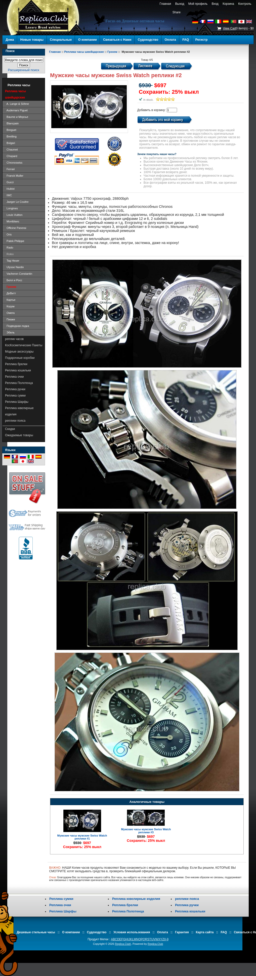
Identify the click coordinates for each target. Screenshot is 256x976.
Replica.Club (155, 943)
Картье (10, 299)
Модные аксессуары (19, 351)
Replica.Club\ (123, 943)
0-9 (166, 939)
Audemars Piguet (16, 110)
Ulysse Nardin (14, 267)
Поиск (10, 51)
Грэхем (112, 51)
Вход (215, 4)
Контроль (245, 4)
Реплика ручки (15, 389)
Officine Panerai (15, 227)
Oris (8, 234)
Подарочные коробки (20, 358)
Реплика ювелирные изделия (19, 411)
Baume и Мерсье (16, 116)
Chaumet (11, 149)
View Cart (229, 28)
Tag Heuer (12, 260)
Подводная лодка (17, 325)
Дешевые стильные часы (36, 932)
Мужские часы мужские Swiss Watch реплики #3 (146, 831)
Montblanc (12, 221)
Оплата (170, 39)
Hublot (10, 188)
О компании (87, 39)
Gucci (9, 182)
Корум (10, 306)
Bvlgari (10, 142)
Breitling (11, 136)
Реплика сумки (15, 395)
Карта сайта (205, 932)
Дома (10, 39)
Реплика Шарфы (16, 402)
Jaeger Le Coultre (17, 201)
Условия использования (131, 932)
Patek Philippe (14, 240)
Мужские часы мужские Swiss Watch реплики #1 (82, 837)
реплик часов (14, 339)
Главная (165, 4)
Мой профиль (198, 4)
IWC (8, 195)
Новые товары (32, 39)
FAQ (185, 39)
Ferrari (10, 169)
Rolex (9, 254)
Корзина (228, 4)
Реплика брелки (16, 364)
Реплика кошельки (18, 370)
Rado (9, 247)
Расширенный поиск (23, 70)
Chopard (11, 156)
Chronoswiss (13, 162)
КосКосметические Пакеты (23, 345)
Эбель (10, 332)
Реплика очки (14, 376)
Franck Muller (14, 175)
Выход (180, 4)
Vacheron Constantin (18, 273)
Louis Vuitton (13, 214)
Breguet (10, 129)
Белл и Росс (13, 280)
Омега (10, 312)
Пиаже (10, 319)
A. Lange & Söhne (17, 103)
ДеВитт (10, 293)
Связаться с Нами (117, 39)
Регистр (201, 39)
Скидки (10, 429)
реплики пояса (15, 420)
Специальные (61, 39)
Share (177, 12)
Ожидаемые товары (19, 435)
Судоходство (148, 39)
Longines (11, 208)
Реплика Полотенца (19, 383)
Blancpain (12, 123)
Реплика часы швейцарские (84, 51)
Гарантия (182, 932)
